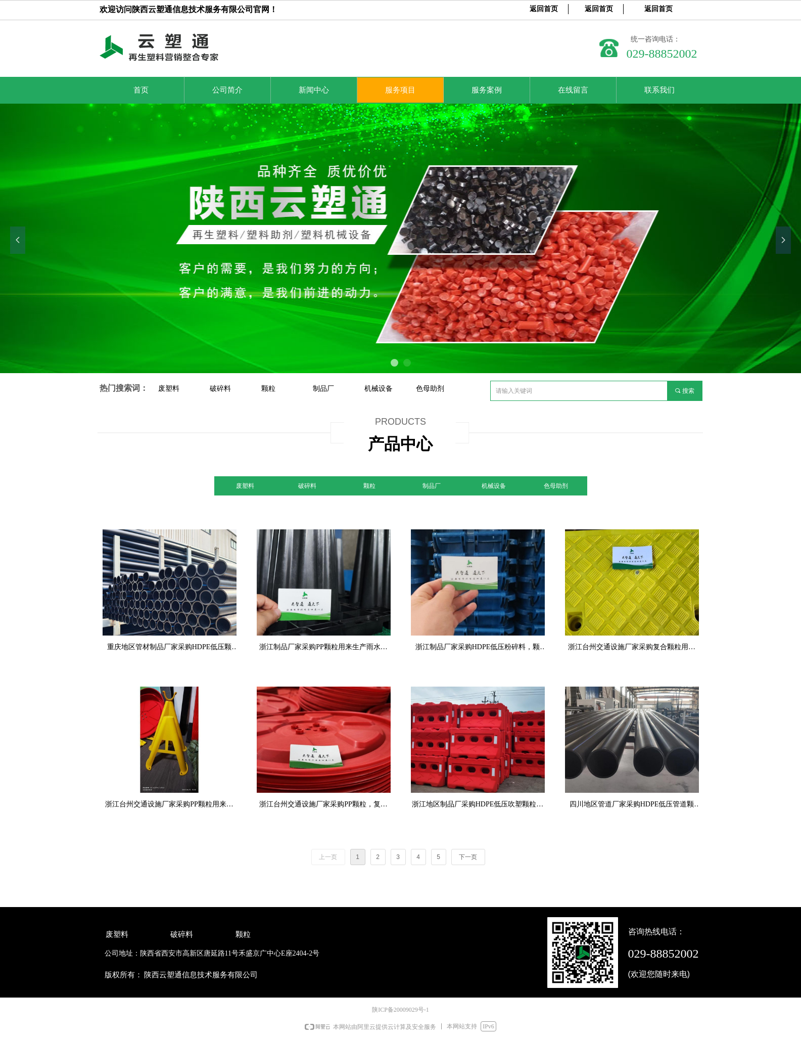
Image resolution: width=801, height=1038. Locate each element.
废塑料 (168, 388)
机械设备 (378, 388)
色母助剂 (430, 388)
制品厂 (323, 388)
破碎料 (220, 388)
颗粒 (268, 388)
